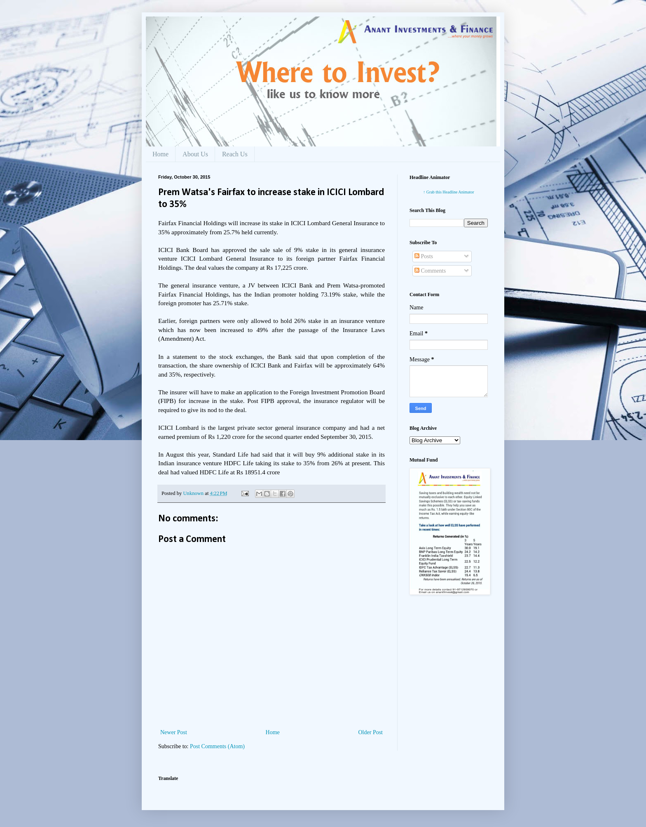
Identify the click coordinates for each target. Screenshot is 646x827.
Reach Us (235, 154)
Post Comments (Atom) (217, 746)
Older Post (370, 732)
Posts (423, 256)
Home (160, 154)
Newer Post (173, 732)
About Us (195, 154)
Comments (430, 271)
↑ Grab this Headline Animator (448, 192)
